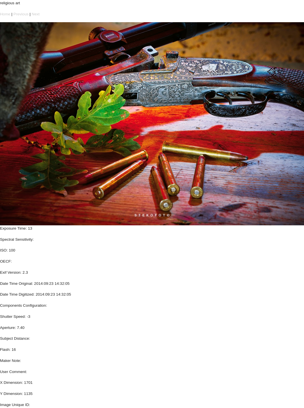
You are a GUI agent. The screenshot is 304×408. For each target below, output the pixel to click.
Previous (20, 14)
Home (5, 14)
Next (35, 14)
